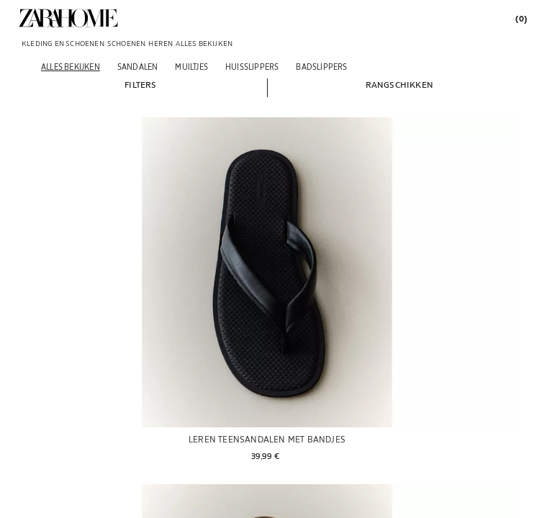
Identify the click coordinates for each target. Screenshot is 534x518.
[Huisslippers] (252, 66)
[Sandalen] (137, 66)
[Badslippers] (321, 66)
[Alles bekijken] (70, 66)
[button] (140, 84)
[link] (68, 18)
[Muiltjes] (191, 66)
